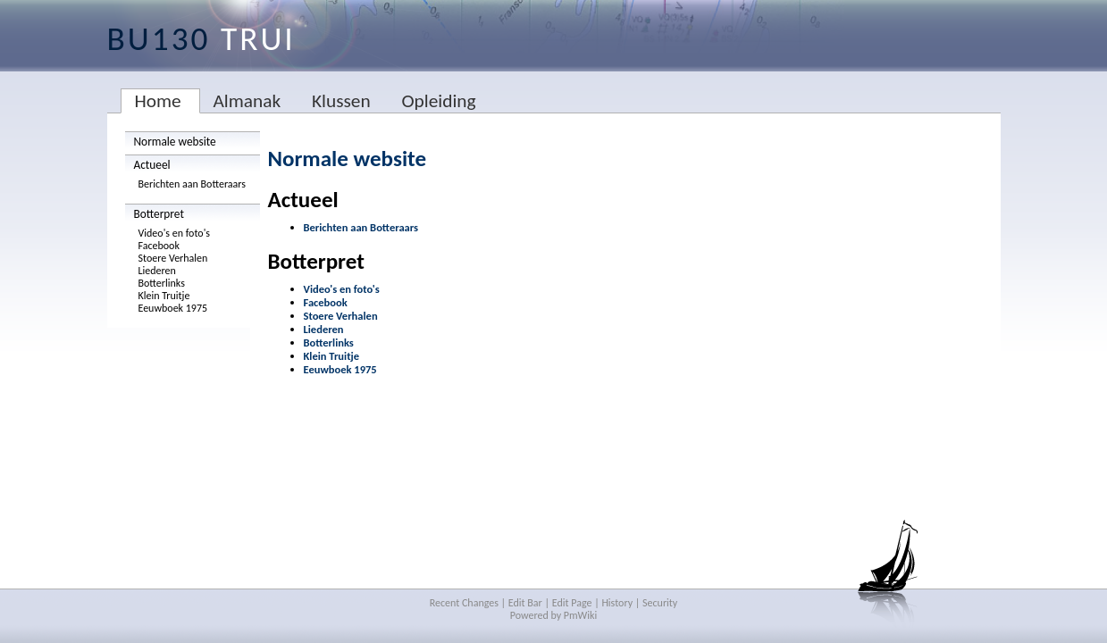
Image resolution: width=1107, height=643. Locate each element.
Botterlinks (161, 283)
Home (158, 101)
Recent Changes (464, 603)
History (617, 603)
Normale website (175, 141)
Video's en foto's (174, 233)
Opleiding (438, 101)
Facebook (159, 245)
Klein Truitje (164, 295)
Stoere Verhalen (173, 258)
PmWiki (580, 615)
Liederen (157, 270)
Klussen (341, 101)
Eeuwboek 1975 (173, 308)
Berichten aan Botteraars (192, 184)
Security (659, 603)
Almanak (247, 101)
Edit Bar (525, 603)
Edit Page (572, 603)
